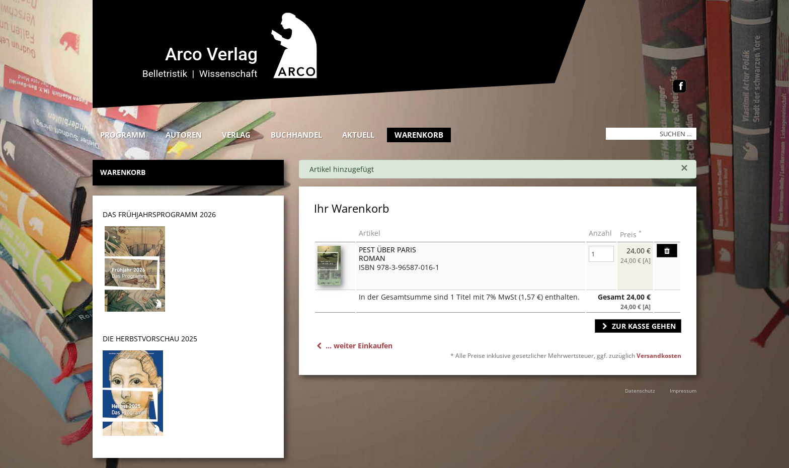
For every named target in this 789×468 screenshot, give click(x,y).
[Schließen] (684, 167)
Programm (122, 135)
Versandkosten (659, 355)
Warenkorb (419, 135)
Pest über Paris (387, 249)
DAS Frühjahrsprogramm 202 (157, 214)
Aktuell (358, 135)
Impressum (683, 390)
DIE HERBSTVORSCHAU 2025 (150, 338)
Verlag (236, 135)
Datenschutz (640, 390)
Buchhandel (296, 135)
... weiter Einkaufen (353, 345)
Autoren (184, 135)
